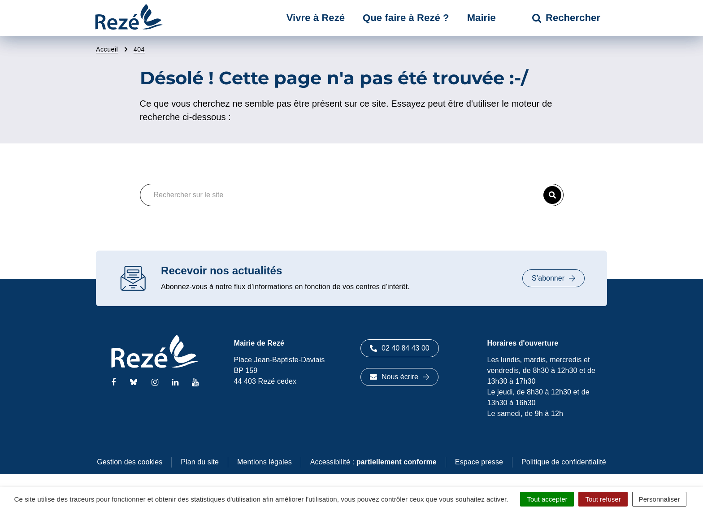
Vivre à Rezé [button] (315, 17)
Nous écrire (399, 377)
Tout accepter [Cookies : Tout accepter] (547, 499)
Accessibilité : (373, 462)
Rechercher (566, 17)
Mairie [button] (481, 17)
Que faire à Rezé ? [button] (406, 17)
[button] (552, 195)
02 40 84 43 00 (400, 348)
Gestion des (129, 462)
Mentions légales (264, 462)
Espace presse (479, 462)
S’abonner (553, 278)
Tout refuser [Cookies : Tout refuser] (603, 499)
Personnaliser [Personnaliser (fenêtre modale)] (659, 499)
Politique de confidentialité (563, 462)
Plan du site (200, 462)
